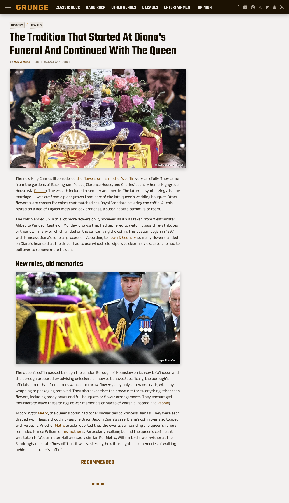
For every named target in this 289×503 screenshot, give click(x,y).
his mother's (73, 431)
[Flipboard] (267, 7)
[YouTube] (245, 7)
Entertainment (178, 7)
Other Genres (123, 7)
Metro (43, 413)
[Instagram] (253, 7)
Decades (150, 7)
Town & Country (122, 237)
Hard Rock (95, 7)
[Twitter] (260, 7)
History (17, 25)
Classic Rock (68, 7)
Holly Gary (22, 61)
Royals (36, 25)
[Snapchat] (274, 7)
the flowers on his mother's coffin (105, 178)
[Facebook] (238, 7)
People (40, 190)
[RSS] (282, 7)
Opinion (205, 7)
